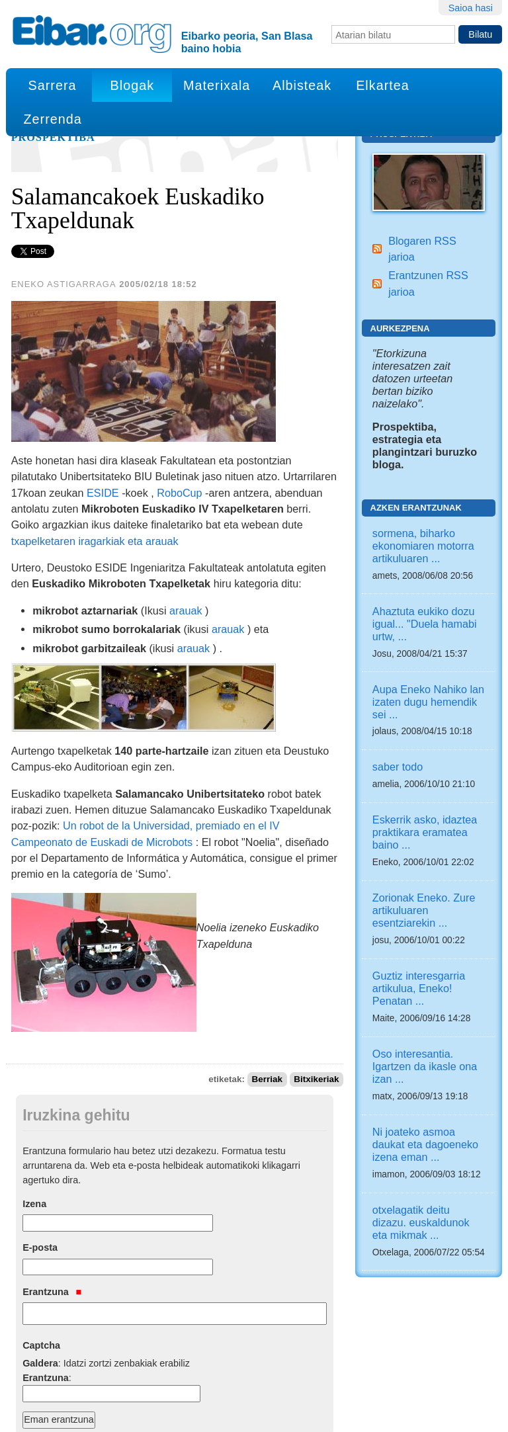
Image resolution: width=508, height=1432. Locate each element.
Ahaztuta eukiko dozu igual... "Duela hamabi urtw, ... (424, 623)
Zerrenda (52, 119)
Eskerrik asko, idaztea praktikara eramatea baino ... (424, 832)
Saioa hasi (470, 8)
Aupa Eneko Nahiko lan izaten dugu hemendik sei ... (428, 701)
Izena (34, 1141)
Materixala (216, 85)
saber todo (397, 767)
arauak (185, 610)
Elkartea (382, 85)
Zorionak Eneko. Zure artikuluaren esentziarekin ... (424, 910)
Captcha (41, 1283)
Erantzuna (51, 1229)
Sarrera (52, 85)
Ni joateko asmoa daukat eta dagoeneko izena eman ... (425, 1144)
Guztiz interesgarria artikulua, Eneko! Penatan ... (418, 988)
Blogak (132, 85)
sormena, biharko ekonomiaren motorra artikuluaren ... (423, 545)
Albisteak (302, 85)
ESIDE (103, 493)
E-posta (40, 1184)
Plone (147, 1411)
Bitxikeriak (316, 1010)
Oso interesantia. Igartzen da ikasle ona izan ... (424, 1066)
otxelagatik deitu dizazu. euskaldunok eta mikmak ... (421, 1222)
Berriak (267, 1010)
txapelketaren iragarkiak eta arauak (95, 541)
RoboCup (179, 493)
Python (199, 1411)
